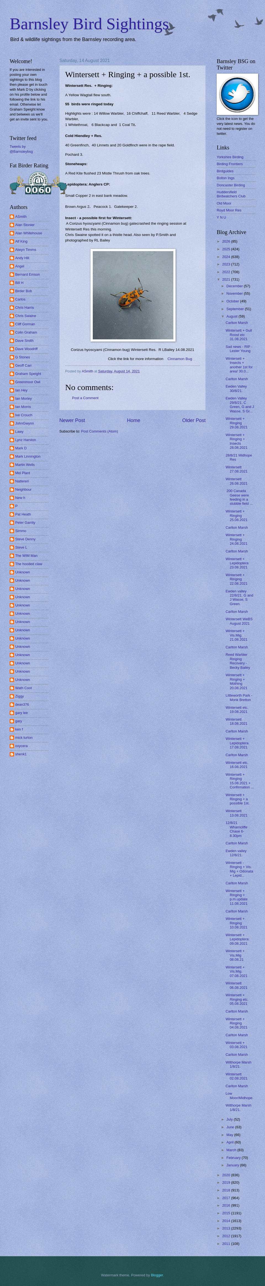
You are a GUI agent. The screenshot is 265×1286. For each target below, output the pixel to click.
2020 (226, 1175)
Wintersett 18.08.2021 (236, 721)
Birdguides (225, 171)
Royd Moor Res (229, 210)
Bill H (19, 283)
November (235, 293)
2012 (226, 1236)
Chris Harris (24, 307)
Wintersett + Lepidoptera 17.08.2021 (237, 743)
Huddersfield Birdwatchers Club (231, 194)
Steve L (21, 547)
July (230, 1119)
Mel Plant (22, 473)
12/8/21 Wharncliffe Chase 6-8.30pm (236, 829)
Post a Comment (85, 398)
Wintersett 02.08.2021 (236, 1076)
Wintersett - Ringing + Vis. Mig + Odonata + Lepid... (239, 869)
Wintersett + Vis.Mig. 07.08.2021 (236, 971)
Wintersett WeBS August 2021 (239, 621)
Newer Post (72, 420)
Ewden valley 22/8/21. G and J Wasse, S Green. (239, 597)
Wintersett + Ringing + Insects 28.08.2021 (236, 441)
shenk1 (21, 754)
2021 (226, 279)
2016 (226, 1205)
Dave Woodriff (26, 349)
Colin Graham (26, 332)
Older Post (194, 420)
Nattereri (22, 481)
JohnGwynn (24, 423)
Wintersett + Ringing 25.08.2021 (236, 515)
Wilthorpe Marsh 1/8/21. (238, 1064)
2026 (226, 241)
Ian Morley (23, 398)
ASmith (21, 216)
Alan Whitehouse (28, 233)
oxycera (21, 746)
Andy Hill (22, 258)
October (233, 301)
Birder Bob (23, 291)
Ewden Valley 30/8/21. (236, 388)
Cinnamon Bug (180, 359)
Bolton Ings (225, 178)
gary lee (21, 713)
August (232, 316)
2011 (226, 1244)
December (235, 286)
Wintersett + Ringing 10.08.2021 (236, 923)
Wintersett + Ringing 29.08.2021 (236, 423)
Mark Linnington (28, 456)
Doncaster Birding (231, 185)
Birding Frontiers (230, 164)
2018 (226, 1190)
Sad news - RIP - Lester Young (239, 349)
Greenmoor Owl (27, 382)
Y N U (221, 217)
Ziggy (19, 696)
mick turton (24, 737)
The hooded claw (28, 564)
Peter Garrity (25, 522)
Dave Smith (24, 341)
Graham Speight (28, 374)
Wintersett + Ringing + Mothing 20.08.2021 (236, 681)
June (230, 1127)
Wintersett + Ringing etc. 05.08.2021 (237, 999)
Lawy (19, 431)
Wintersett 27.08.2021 (236, 469)
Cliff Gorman (25, 324)
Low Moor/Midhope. (239, 1095)
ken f (19, 729)
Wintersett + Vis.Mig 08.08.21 (235, 955)
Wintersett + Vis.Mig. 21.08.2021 (236, 635)
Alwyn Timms (25, 250)
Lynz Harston (25, 440)
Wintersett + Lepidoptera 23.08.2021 (237, 563)
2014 (226, 1221)
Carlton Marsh (237, 323)
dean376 (22, 704)
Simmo (20, 531)
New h (20, 498)
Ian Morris (23, 407)
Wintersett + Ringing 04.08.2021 (236, 1023)
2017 (226, 1198)
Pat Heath (23, 514)
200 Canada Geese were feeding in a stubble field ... (239, 497)
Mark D (21, 448)
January (233, 1165)
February (234, 1158)
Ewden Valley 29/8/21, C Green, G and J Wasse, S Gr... (240, 404)
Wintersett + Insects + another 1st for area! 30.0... (239, 364)
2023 (226, 264)
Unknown (22, 572)
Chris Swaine (25, 316)
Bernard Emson (27, 274)
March (231, 1150)
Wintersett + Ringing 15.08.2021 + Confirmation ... (240, 780)
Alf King (21, 241)
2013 (226, 1228)
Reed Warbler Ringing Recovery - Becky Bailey (238, 661)
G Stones (22, 357)
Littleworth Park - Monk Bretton (239, 697)
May (230, 1135)
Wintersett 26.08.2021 (236, 481)
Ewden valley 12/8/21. (236, 853)
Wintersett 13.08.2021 (236, 813)
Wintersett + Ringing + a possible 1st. (238, 799)
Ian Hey (21, 390)
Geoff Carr (23, 365)
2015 (226, 1213)
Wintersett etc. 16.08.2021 (237, 765)
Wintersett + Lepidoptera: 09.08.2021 (238, 939)
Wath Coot (23, 688)
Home (133, 420)
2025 (226, 249)
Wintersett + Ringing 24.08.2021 (236, 539)
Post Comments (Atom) (99, 431)
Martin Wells (25, 465)
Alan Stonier (25, 225)
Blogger (157, 1275)
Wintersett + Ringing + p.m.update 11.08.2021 (236, 897)
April (230, 1142)
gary (18, 721)
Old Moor (224, 203)
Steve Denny (25, 539)
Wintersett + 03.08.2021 (236, 1045)
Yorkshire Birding (230, 157)
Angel (19, 266)
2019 (226, 1182)
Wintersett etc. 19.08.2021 (237, 709)
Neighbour (23, 489)
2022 (226, 272)
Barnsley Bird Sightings (89, 24)
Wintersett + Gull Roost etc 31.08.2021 (239, 334)
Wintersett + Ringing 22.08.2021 (236, 579)
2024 (226, 257)
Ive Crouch (23, 415)
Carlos (20, 299)
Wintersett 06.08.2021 (236, 985)
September (235, 309)
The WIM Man (26, 556)
